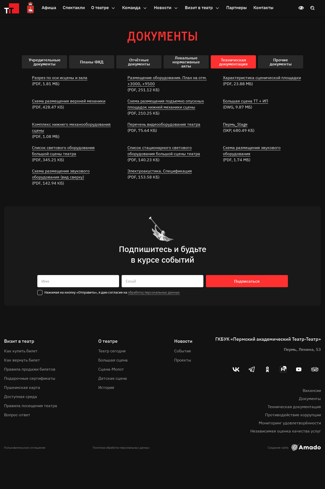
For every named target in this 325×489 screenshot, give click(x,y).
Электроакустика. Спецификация (159, 170)
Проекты (182, 360)
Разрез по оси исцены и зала (59, 77)
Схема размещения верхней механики (68, 100)
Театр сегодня (112, 350)
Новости (166, 8)
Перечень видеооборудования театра (163, 124)
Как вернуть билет (22, 360)
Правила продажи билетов (29, 369)
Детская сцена (112, 378)
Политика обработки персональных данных (121, 447)
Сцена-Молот (111, 369)
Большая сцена (113, 360)
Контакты (263, 7)
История (106, 387)
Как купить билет (21, 350)
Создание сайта (294, 447)
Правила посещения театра (30, 405)
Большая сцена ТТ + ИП (245, 100)
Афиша (49, 7)
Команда (135, 8)
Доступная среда (20, 396)
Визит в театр (202, 8)
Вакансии (312, 390)
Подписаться (246, 281)
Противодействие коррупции (293, 414)
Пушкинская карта (22, 387)
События (182, 350)
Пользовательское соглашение (24, 447)
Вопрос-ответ (17, 414)
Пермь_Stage (235, 124)
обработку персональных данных (154, 292)
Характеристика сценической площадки (262, 77)
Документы (310, 398)
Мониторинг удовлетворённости (290, 422)
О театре (103, 8)
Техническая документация (294, 406)
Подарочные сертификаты (29, 378)
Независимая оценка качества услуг (285, 430)
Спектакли (74, 7)
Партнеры (236, 7)
